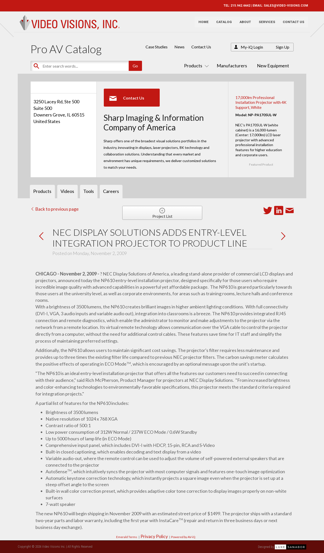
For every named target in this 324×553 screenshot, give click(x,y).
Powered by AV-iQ (183, 537)
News (179, 46)
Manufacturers (232, 65)
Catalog (222, 24)
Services (265, 24)
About (243, 24)
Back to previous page (54, 209)
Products (195, 65)
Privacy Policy (154, 536)
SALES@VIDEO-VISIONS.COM (284, 5)
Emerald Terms (126, 537)
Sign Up (282, 47)
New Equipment (273, 65)
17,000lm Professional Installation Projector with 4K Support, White (261, 102)
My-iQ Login (252, 47)
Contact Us (291, 24)
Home (202, 24)
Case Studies (157, 46)
